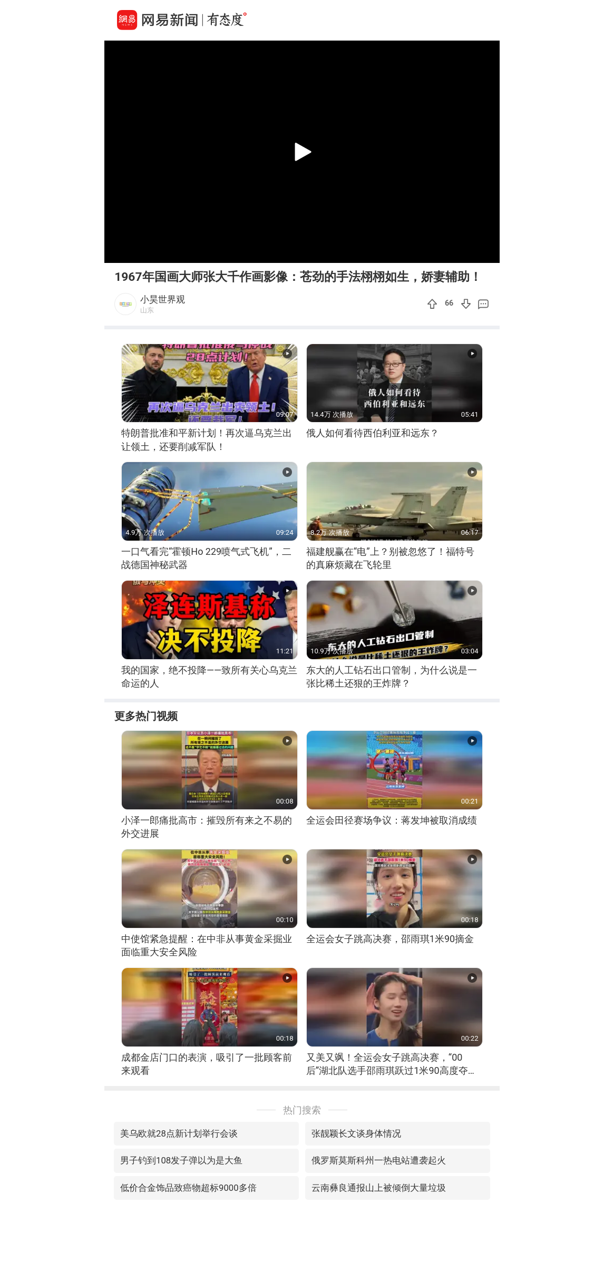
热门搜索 (302, 1109)
